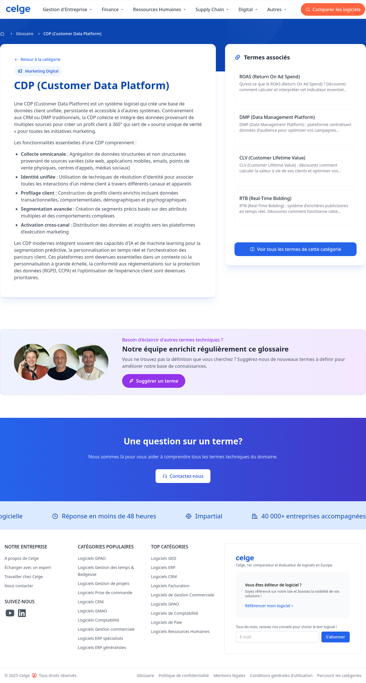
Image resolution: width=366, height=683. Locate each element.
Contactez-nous (183, 476)
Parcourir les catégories (339, 675)
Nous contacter (19, 585)
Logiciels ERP (163, 567)
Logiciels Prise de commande (105, 592)
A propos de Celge (22, 558)
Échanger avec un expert (28, 567)
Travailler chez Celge (24, 576)
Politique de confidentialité (184, 675)
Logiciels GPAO (92, 558)
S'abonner (335, 637)
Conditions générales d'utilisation (281, 675)
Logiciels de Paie (166, 622)
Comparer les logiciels (333, 9)
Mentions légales (230, 675)
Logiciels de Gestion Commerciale (182, 595)
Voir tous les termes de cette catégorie (295, 249)
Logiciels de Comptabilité (174, 613)
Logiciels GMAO (92, 611)
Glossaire (24, 33)
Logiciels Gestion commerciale (106, 629)
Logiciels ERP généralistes (102, 647)
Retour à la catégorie (37, 59)
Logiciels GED (163, 558)
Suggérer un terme (153, 381)
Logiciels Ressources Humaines (180, 631)
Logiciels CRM (91, 601)
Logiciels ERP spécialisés (100, 638)
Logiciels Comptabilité (98, 620)
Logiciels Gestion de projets (103, 583)
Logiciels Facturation (170, 585)
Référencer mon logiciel (270, 606)
